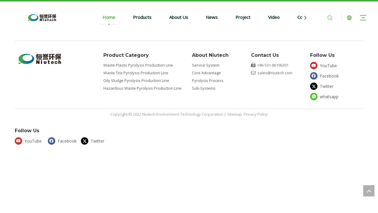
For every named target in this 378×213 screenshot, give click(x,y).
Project (242, 17)
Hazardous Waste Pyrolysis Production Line (142, 88)
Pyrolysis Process (208, 80)
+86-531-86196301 (273, 65)
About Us (178, 17)
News (212, 17)
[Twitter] (325, 86)
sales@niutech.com (275, 72)
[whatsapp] (325, 96)
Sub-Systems (204, 88)
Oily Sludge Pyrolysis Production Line (136, 80)
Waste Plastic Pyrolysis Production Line (138, 65)
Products (142, 17)
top (368, 190)
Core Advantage (206, 72)
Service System (205, 65)
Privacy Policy (256, 114)
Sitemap (234, 114)
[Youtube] (325, 65)
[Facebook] (325, 75)
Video (274, 17)
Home (108, 17)
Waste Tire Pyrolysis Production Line (135, 72)
